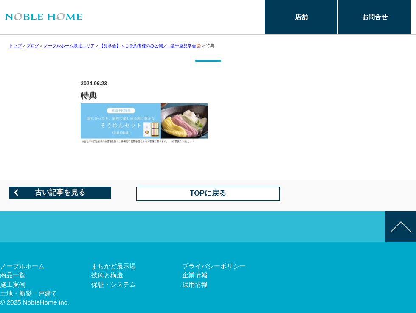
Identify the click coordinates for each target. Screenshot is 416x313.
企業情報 (195, 275)
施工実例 (12, 284)
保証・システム (113, 284)
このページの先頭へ (400, 226)
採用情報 (195, 284)
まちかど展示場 (113, 266)
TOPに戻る (208, 193)
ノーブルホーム (22, 266)
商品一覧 (12, 275)
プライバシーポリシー (214, 266)
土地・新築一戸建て (28, 293)
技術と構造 (107, 275)
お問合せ (375, 16)
